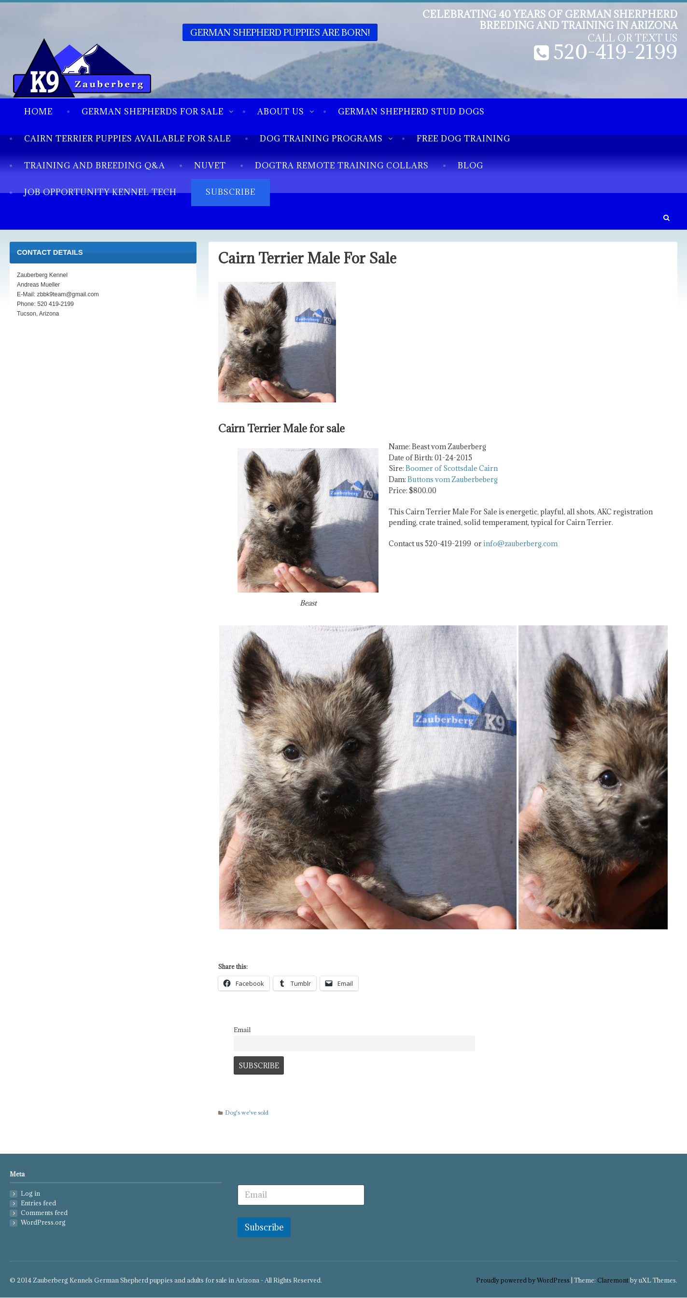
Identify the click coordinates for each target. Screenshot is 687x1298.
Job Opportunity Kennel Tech (100, 192)
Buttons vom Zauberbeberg (452, 479)
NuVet (210, 165)
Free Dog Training (463, 138)
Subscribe (230, 192)
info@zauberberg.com (520, 543)
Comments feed (44, 1213)
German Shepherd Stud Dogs (411, 111)
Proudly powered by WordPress (523, 1280)
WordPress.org (43, 1222)
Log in (30, 1193)
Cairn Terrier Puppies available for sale (127, 138)
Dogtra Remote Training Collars (342, 165)
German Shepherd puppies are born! (280, 32)
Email (242, 1029)
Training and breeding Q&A (94, 165)
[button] (666, 218)
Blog (470, 165)
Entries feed (38, 1203)
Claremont (613, 1280)
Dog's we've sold (246, 1112)
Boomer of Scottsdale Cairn (452, 468)
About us (280, 111)
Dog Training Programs (321, 138)
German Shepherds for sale (153, 111)
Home (38, 111)
